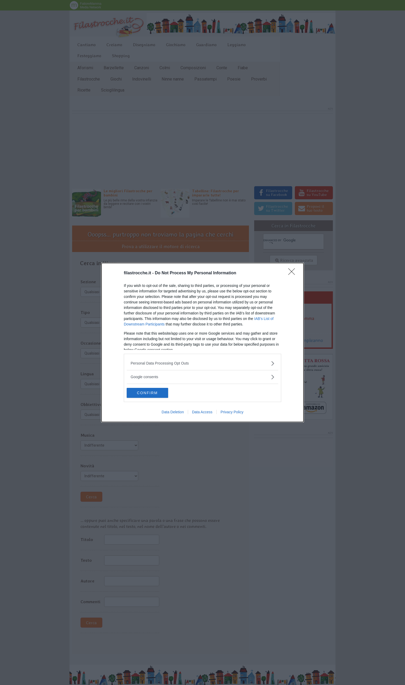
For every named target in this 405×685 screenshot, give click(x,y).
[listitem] (202, 363)
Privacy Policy (232, 412)
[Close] (293, 273)
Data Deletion (173, 412)
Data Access (202, 412)
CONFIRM (151, 393)
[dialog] (202, 342)
